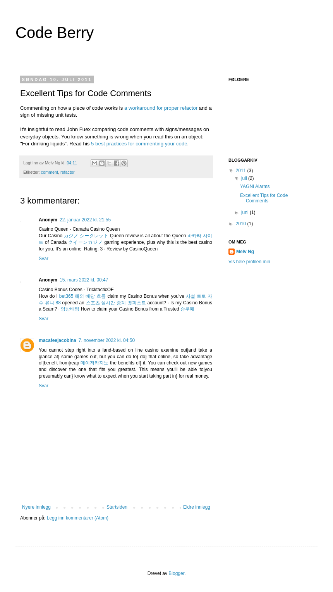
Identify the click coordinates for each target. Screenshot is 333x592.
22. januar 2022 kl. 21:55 (85, 220)
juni (245, 212)
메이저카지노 (94, 363)
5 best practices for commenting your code (139, 144)
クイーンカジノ (85, 242)
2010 (241, 223)
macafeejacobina (57, 340)
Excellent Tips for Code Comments (264, 198)
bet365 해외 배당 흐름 (82, 296)
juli (244, 178)
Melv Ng (245, 251)
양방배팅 (70, 309)
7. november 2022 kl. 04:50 (107, 340)
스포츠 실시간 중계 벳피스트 (116, 302)
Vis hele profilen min (249, 261)
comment (49, 172)
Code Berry (54, 32)
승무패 (187, 309)
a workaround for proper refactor (160, 108)
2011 (241, 170)
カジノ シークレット (86, 235)
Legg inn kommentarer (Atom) (77, 518)
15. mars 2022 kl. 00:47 (84, 280)
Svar (43, 258)
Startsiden (116, 507)
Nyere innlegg (36, 507)
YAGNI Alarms (254, 186)
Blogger (176, 573)
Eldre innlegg (196, 507)
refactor (67, 172)
